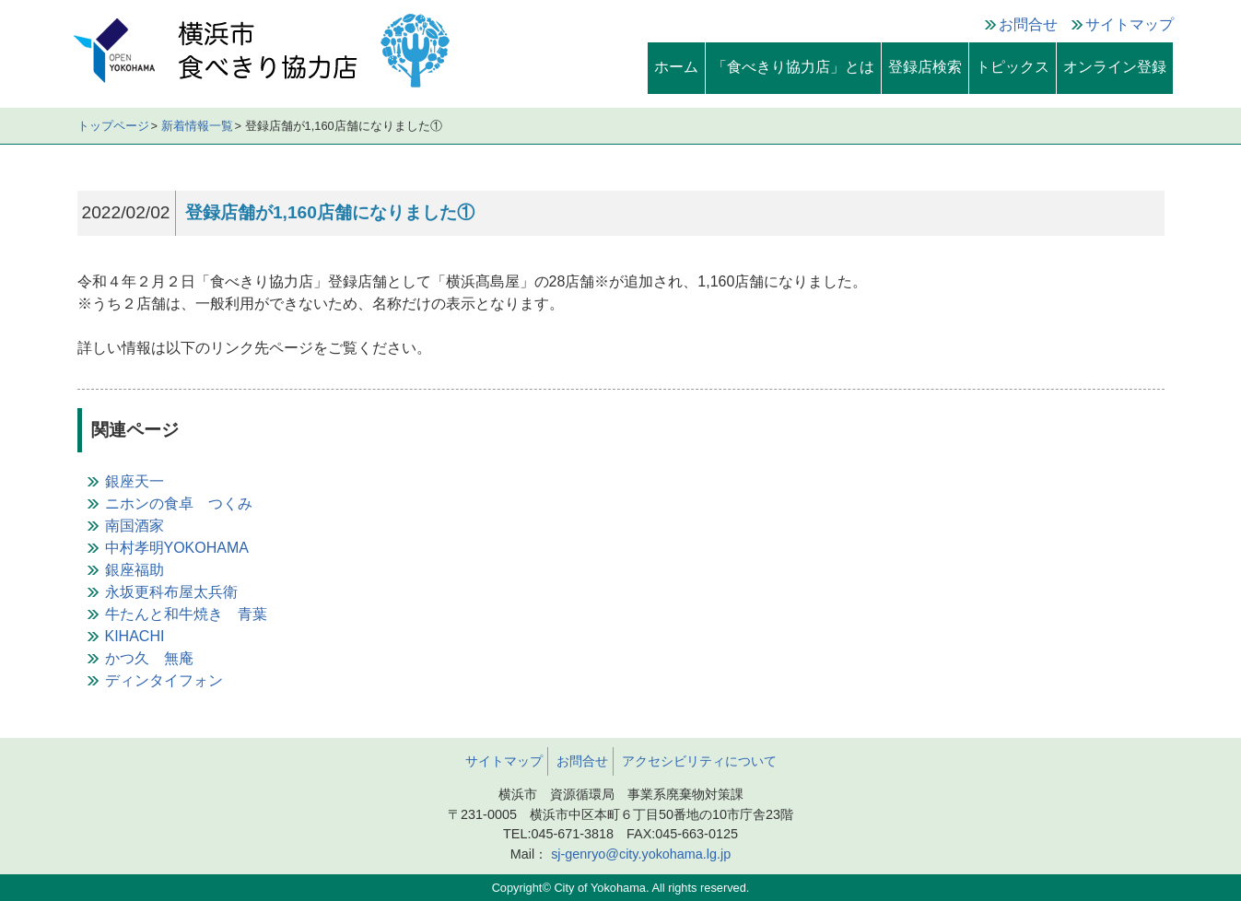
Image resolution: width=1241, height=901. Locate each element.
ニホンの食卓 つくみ (178, 503)
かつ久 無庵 (149, 658)
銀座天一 (134, 481)
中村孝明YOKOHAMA (177, 548)
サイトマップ (1129, 24)
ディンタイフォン (164, 680)
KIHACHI (135, 636)
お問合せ (1028, 24)
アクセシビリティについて (699, 761)
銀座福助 (134, 570)
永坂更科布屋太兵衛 (171, 592)
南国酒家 (134, 525)
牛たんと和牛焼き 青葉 (186, 614)
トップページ (113, 126)
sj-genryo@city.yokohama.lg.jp (639, 854)
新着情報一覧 (197, 126)
